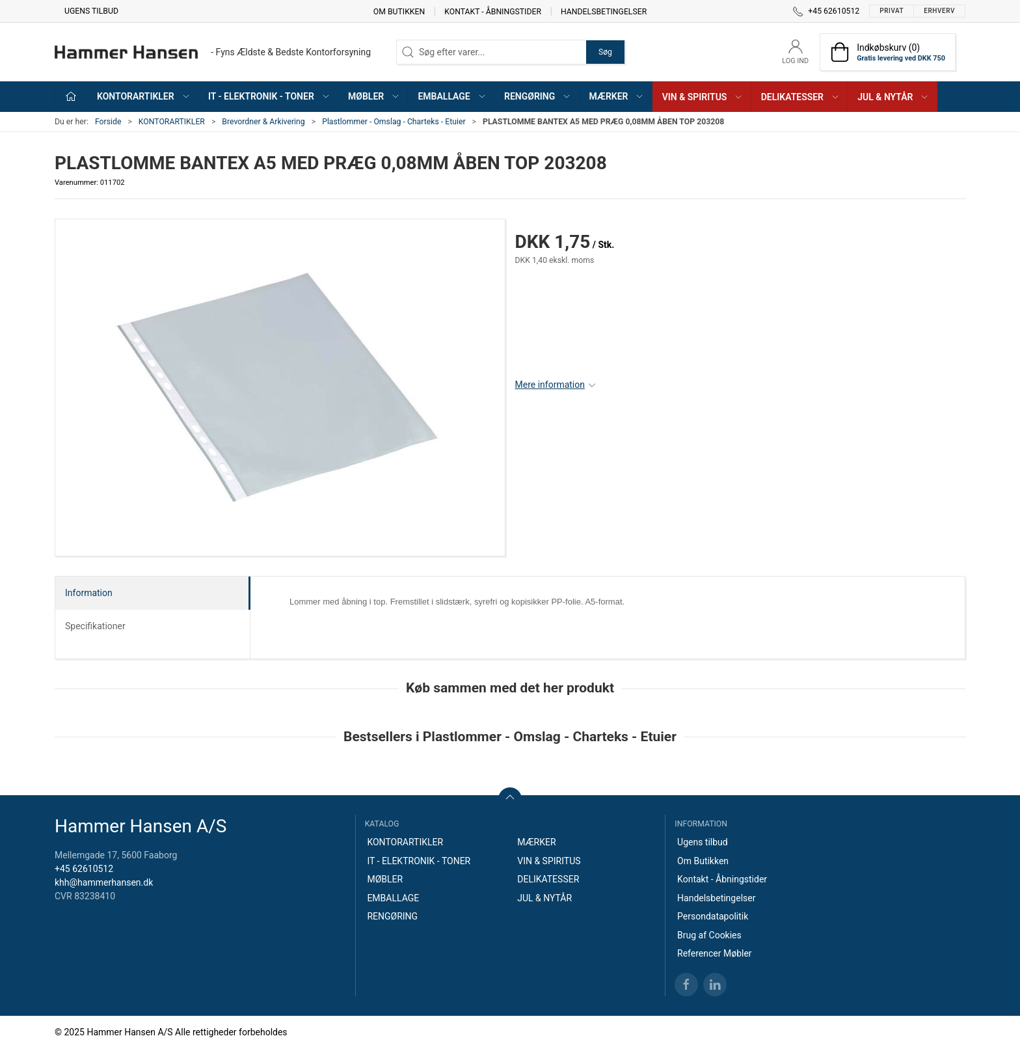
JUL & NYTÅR (544, 898)
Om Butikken (399, 11)
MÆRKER (536, 842)
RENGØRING (392, 916)
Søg (605, 52)
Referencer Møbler (714, 953)
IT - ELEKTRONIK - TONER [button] (269, 96)
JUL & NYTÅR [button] (893, 97)
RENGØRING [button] (537, 96)
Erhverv (939, 10)
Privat (891, 10)
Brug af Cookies (709, 935)
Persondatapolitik (712, 916)
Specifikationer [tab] (95, 626)
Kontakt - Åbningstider (492, 11)
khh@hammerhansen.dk (104, 882)
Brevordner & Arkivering (263, 121)
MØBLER (385, 879)
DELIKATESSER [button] (800, 97)
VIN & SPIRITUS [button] (703, 97)
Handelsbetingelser (604, 11)
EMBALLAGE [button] (452, 96)
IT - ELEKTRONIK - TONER (418, 861)
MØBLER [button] (374, 96)
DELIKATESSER (548, 879)
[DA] (213, 52)
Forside (108, 121)
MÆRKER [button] (617, 96)
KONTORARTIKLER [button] (144, 96)
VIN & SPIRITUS (548, 861)
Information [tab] (89, 593)
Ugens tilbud (91, 11)
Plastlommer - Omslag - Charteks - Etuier (393, 121)
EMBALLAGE (393, 898)
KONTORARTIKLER (172, 121)
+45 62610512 (84, 869)
